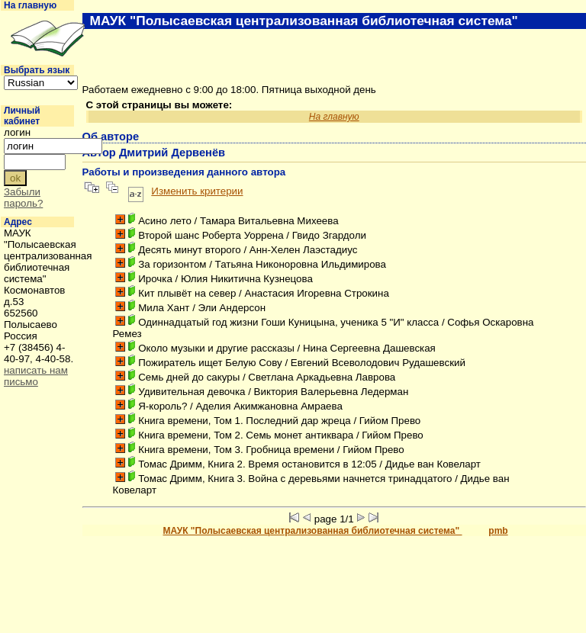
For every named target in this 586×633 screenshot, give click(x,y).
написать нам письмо (36, 376)
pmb (497, 530)
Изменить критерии (197, 191)
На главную (30, 5)
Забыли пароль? (23, 197)
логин (17, 132)
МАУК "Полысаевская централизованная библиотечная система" (312, 530)
